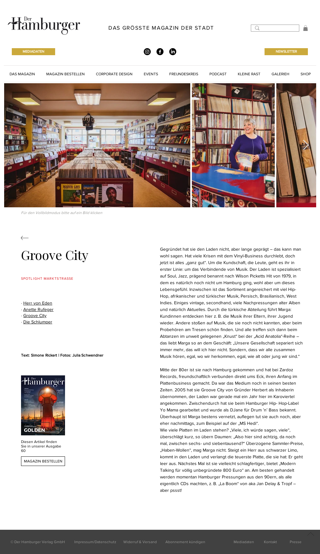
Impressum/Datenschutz (95, 542)
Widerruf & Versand (140, 542)
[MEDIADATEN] (33, 51)
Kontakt (270, 542)
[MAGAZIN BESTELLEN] (43, 461)
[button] (305, 28)
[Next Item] (305, 145)
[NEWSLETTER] (286, 51)
